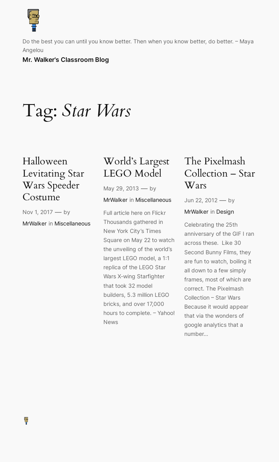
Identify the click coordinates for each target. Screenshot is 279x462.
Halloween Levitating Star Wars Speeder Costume (53, 179)
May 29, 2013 (121, 188)
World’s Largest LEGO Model (136, 167)
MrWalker (34, 223)
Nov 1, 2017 (37, 212)
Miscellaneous (72, 223)
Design (225, 211)
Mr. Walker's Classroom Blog (65, 59)
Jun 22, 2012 (200, 200)
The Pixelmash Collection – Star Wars (219, 173)
